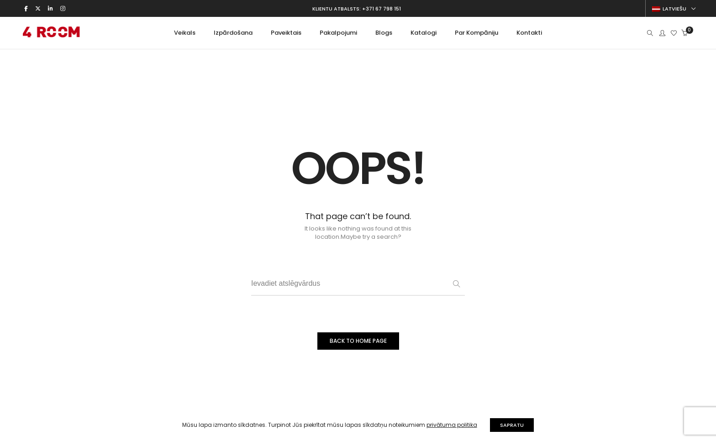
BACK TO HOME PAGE (358, 341)
